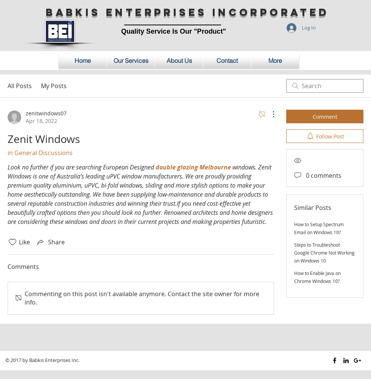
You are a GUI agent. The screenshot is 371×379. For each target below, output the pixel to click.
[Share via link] (50, 242)
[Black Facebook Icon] (334, 360)
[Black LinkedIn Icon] (346, 360)
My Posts (54, 86)
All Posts (20, 86)
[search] (324, 86)
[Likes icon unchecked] (12, 242)
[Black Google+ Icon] (357, 360)
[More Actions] (269, 114)
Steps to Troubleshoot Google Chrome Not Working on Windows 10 (324, 253)
